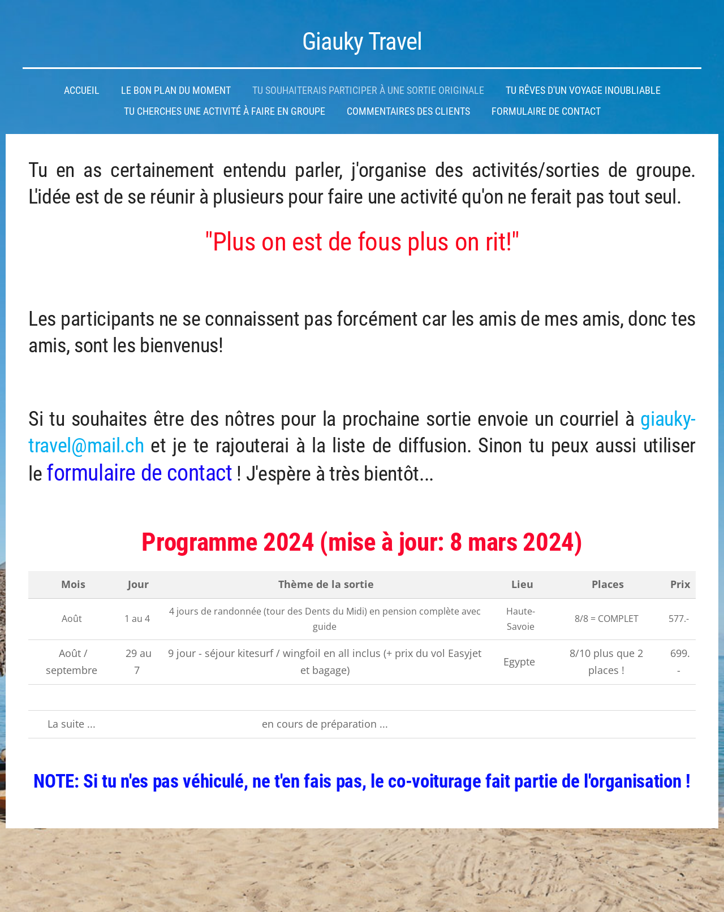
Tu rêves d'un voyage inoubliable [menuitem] (583, 90)
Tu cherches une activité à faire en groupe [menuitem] (224, 111)
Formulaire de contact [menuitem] (546, 111)
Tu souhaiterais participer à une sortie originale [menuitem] (368, 90)
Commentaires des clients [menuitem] (408, 111)
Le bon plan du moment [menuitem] (176, 90)
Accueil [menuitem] (82, 90)
